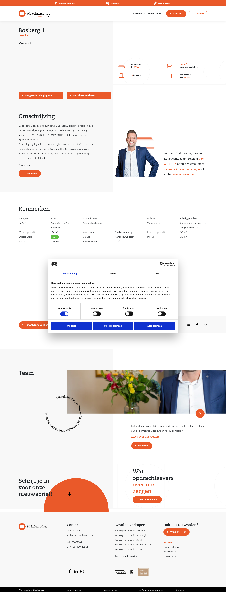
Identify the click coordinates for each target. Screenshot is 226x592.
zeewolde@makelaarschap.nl (182, 169)
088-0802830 (74, 530)
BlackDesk (38, 590)
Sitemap (180, 590)
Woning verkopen (130, 525)
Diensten (153, 13)
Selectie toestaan (113, 326)
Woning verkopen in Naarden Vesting (133, 544)
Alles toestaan (154, 326)
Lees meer (31, 173)
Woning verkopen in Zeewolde (130, 530)
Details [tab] (113, 273)
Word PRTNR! (178, 532)
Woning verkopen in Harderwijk (130, 535)
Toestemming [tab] (70, 273)
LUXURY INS (169, 556)
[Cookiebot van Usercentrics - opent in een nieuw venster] (162, 264)
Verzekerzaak (169, 551)
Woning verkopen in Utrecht (129, 540)
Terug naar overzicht (37, 325)
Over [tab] (156, 273)
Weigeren (71, 326)
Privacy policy (110, 590)
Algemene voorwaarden (151, 590)
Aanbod (137, 13)
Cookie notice (74, 590)
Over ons (143, 445)
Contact (178, 13)
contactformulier (184, 174)
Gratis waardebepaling (126, 556)
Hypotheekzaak (171, 547)
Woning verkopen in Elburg (128, 549)
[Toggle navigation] (198, 13)
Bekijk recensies (148, 499)
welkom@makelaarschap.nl (80, 535)
